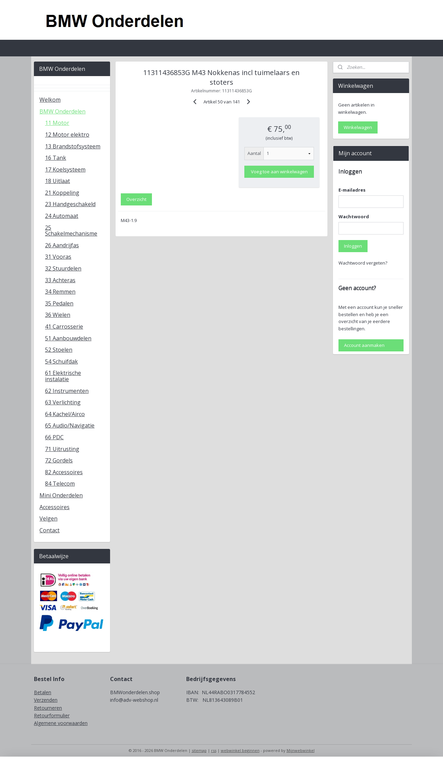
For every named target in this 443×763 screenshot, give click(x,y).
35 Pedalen (59, 303)
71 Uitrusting (62, 449)
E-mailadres (351, 190)
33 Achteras (60, 280)
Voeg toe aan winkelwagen (279, 171)
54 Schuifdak (61, 361)
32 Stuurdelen (63, 268)
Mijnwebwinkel (301, 750)
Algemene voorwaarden (61, 723)
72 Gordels (59, 460)
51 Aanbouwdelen (68, 338)
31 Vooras (58, 256)
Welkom (50, 99)
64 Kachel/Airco (65, 414)
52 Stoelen (58, 349)
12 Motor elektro (67, 134)
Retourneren (48, 708)
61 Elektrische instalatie (63, 376)
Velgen (48, 518)
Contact (49, 530)
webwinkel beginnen (240, 750)
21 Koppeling (62, 192)
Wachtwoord (353, 216)
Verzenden (45, 700)
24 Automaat (61, 216)
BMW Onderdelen (62, 111)
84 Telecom (60, 483)
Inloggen (353, 246)
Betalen (42, 692)
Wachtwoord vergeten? (362, 263)
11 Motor (57, 123)
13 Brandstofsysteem (72, 146)
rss (213, 750)
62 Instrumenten (67, 391)
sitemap (199, 750)
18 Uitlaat (57, 181)
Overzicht (136, 199)
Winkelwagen (358, 127)
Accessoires (54, 507)
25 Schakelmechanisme (71, 231)
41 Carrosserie (64, 326)
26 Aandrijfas (62, 245)
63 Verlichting (63, 402)
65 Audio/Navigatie (69, 425)
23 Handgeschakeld (70, 204)
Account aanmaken (364, 345)
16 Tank (55, 158)
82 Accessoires (64, 472)
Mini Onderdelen (61, 495)
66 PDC (54, 437)
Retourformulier (52, 715)
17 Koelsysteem (65, 169)
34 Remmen (60, 291)
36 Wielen (57, 315)
